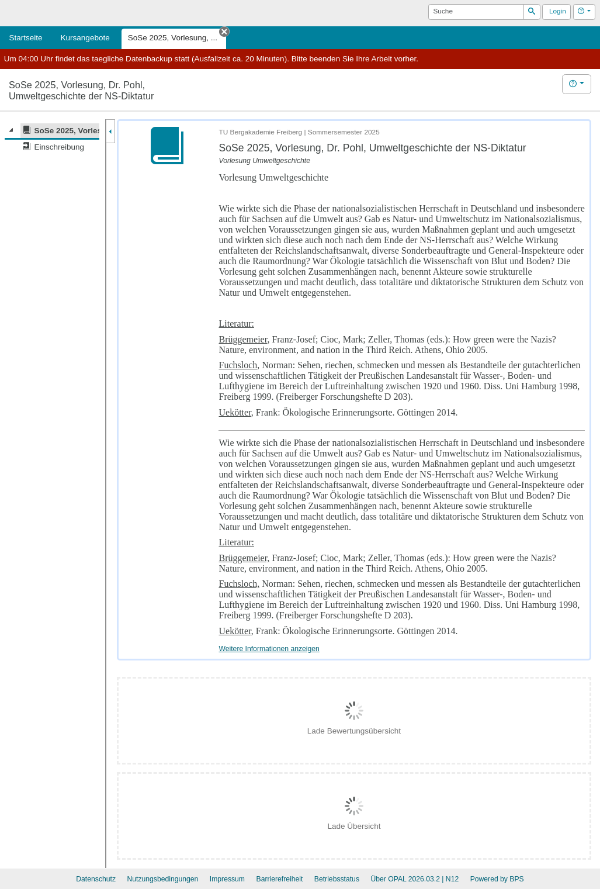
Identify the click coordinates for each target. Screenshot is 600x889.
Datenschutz (96, 879)
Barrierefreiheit (279, 879)
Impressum (227, 879)
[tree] (52, 138)
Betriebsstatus (336, 879)
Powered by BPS (497, 879)
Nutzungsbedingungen (162, 879)
